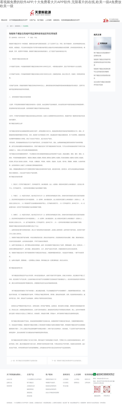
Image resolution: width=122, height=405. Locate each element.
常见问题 (65, 378)
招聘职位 (76, 375)
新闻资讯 (77, 11)
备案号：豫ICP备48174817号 (89, 400)
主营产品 (53, 11)
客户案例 (61, 11)
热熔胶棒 (83, 395)
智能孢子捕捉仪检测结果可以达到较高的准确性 (71, 353)
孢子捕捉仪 (30, 375)
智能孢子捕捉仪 (13, 36)
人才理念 (76, 371)
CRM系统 (103, 395)
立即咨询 (87, 375)
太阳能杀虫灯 (31, 378)
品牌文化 (9, 375)
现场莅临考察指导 (51, 378)
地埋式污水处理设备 (93, 395)
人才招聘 (69, 11)
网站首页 (25, 11)
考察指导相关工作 (51, 371)
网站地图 (2, 403)
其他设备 (29, 388)
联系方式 (87, 371)
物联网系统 (30, 381)
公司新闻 (65, 371)
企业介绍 (9, 371)
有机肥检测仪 (47, 395)
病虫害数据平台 (75, 395)
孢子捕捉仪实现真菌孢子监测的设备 (26, 353)
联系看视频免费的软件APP (91, 11)
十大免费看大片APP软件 (34, 371)
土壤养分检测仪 (57, 395)
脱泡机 (31, 395)
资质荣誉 (9, 378)
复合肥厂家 (66, 395)
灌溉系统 (29, 385)
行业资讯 (25, 18)
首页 (11, 18)
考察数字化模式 (50, 375)
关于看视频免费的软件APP (39, 11)
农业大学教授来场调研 (52, 385)
